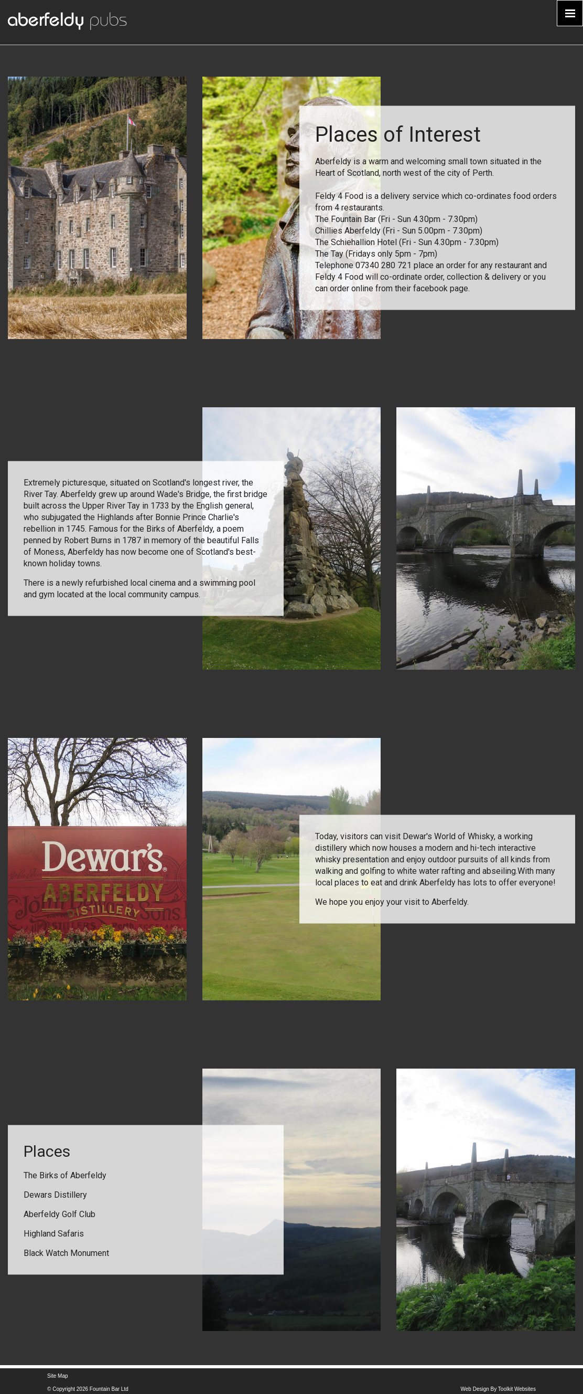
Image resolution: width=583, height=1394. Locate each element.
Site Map (57, 1376)
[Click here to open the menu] (570, 13)
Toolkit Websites (517, 1389)
